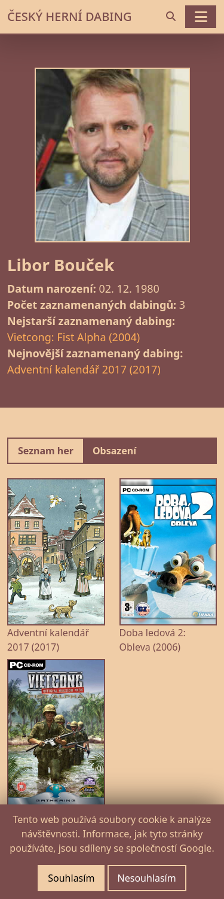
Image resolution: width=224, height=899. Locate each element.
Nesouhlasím (147, 878)
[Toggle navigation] (200, 16)
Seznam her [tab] (45, 450)
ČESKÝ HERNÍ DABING (69, 16)
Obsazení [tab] (114, 450)
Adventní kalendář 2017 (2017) (84, 369)
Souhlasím (71, 878)
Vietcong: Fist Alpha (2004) (73, 337)
